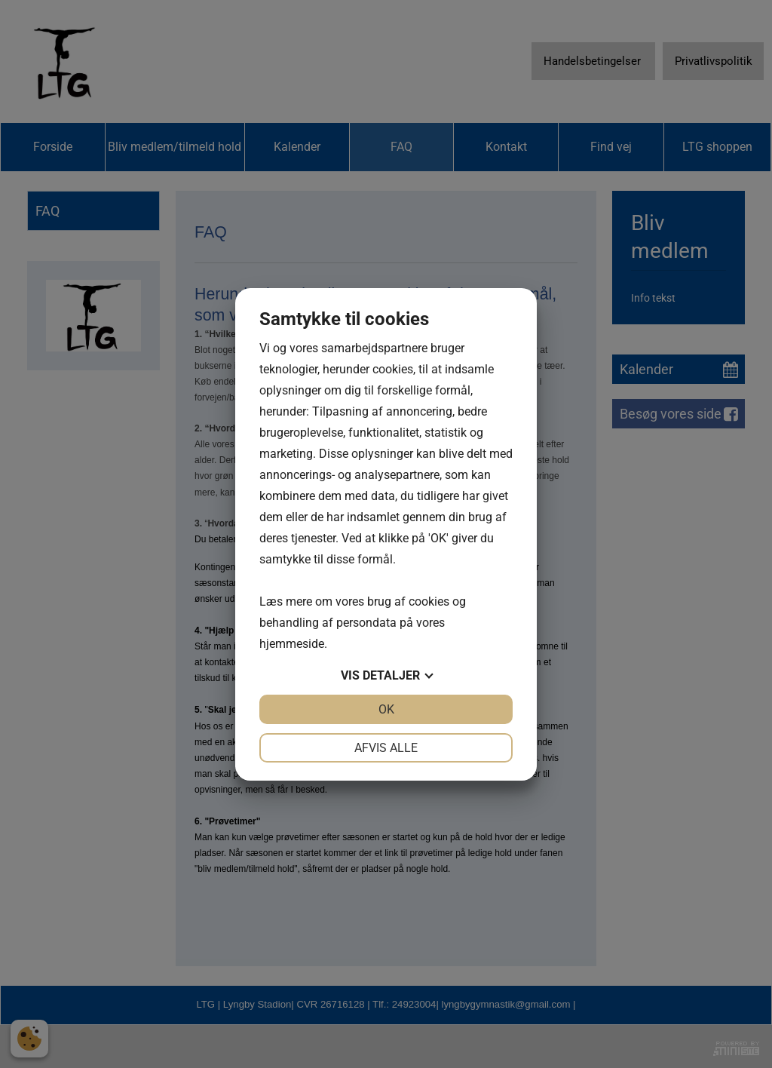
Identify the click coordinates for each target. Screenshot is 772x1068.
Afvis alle (386, 748)
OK (386, 709)
